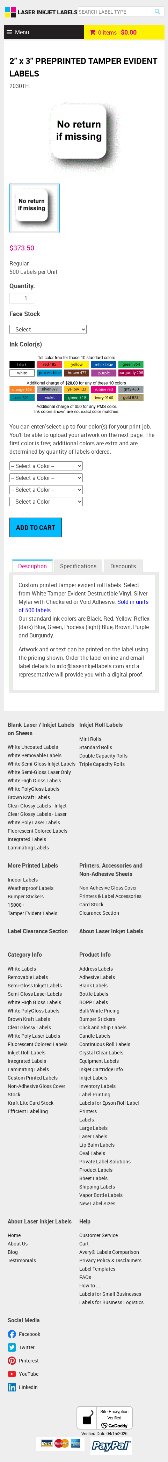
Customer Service (98, 1235)
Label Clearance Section (38, 931)
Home (14, 1235)
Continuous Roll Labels (104, 1044)
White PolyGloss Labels (33, 788)
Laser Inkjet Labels (41, 13)
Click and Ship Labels (102, 1027)
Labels (86, 1119)
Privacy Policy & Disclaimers (110, 1260)
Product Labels (95, 1170)
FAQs (85, 1277)
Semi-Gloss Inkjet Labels (35, 985)
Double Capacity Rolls (103, 755)
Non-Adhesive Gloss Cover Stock (36, 1090)
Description (32, 566)
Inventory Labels (97, 1086)
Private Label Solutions (105, 1161)
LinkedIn (28, 1387)
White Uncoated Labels (33, 747)
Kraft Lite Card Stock (30, 1102)
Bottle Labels (93, 993)
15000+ (16, 904)
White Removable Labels (34, 755)
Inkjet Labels (93, 1077)
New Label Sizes (97, 1203)
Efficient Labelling (28, 1111)
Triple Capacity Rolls (102, 764)
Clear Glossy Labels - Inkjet (37, 805)
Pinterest (29, 1360)
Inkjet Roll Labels (101, 725)
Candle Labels (94, 1035)
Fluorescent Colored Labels (37, 830)
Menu (22, 32)
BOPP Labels (93, 1002)
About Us (18, 1243)
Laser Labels (93, 1136)
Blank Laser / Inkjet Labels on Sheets (41, 729)
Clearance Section (99, 912)
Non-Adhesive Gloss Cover (108, 887)
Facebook (29, 1334)
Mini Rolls (90, 739)
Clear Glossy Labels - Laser (37, 814)
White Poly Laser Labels (34, 822)
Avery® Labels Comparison (109, 1252)
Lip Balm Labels (97, 1144)
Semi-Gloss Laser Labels (35, 993)
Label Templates (97, 1268)
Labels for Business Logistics (111, 1302)
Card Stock (91, 904)
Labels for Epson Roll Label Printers (109, 1106)
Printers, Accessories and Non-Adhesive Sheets (111, 870)
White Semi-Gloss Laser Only (39, 772)
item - (113, 32)
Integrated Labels (27, 839)
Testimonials (22, 1260)
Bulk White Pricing (99, 1010)
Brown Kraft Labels (29, 797)
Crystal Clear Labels (101, 1052)
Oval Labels (92, 1153)
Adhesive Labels (97, 977)
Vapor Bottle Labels (101, 1195)
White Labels (22, 968)
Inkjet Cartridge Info (101, 1069)
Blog (13, 1252)
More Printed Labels (33, 865)
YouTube (28, 1373)
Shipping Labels (97, 1186)
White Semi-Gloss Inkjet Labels (41, 763)
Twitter (27, 1347)
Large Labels (93, 1128)
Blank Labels (93, 985)
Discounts (123, 566)
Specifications (78, 566)
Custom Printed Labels (33, 1077)
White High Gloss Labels (34, 780)
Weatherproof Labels (30, 888)
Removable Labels (28, 977)
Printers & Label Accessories (110, 896)
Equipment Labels (99, 1061)
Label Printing (94, 1094)
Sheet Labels (93, 1178)
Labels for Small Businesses (110, 1294)
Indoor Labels (23, 879)
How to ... (89, 1285)
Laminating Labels (28, 847)
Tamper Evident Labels (32, 913)
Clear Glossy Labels (29, 1027)
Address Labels (96, 968)
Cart (84, 1243)
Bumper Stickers (26, 896)
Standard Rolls (95, 747)
